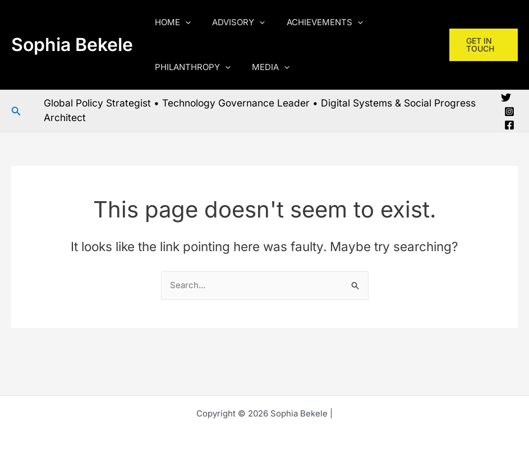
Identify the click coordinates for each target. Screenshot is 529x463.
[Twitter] (506, 97)
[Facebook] (509, 125)
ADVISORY (231, 22)
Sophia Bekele (72, 44)
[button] (183, 22)
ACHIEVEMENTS (313, 22)
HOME (170, 22)
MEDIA (264, 67)
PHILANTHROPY (190, 67)
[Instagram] (509, 112)
